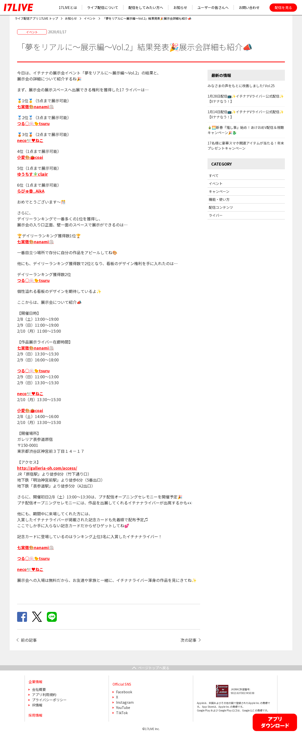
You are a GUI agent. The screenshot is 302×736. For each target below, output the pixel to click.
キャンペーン (219, 191)
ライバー (216, 215)
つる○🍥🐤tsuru (33, 371)
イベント (216, 183)
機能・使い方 (219, 199)
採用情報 (35, 715)
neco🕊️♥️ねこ (30, 393)
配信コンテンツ (221, 207)
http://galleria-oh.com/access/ (47, 468)
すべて (214, 175)
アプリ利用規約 (44, 694)
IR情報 (37, 704)
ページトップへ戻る (153, 667)
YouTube (123, 707)
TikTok (122, 712)
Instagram (125, 702)
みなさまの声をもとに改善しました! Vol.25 (241, 85)
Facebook (124, 691)
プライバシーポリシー (49, 699)
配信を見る (283, 7)
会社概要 (39, 689)
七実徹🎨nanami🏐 (35, 106)
